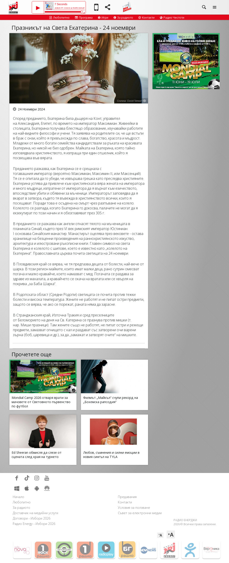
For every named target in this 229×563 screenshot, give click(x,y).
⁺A (171, 534)
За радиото (123, 17)
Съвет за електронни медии (140, 513)
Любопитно (59, 17)
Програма (84, 17)
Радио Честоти (172, 17)
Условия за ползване (134, 507)
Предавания (127, 497)
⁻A (160, 535)
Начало (18, 497)
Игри (103, 17)
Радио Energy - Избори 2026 (34, 524)
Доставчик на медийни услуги (35, 513)
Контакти (146, 17)
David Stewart (135, 100)
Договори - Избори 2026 (31, 518)
